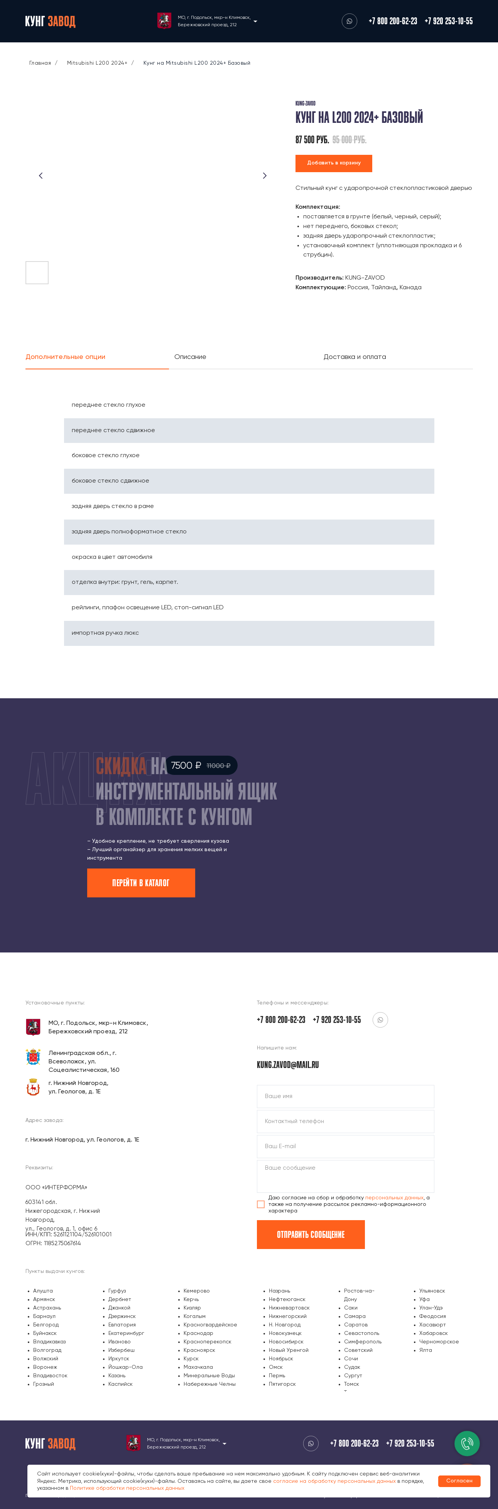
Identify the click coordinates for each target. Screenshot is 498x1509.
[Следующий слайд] (264, 175)
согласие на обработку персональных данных (334, 1481)
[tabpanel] (249, 510)
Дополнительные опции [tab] (65, 357)
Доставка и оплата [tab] (355, 357)
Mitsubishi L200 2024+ (97, 63)
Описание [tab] (190, 357)
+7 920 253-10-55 (449, 21)
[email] (345, 1146)
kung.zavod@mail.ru (288, 1065)
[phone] (345, 1121)
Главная (40, 63)
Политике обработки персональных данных (127, 1488)
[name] (345, 1096)
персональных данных (394, 1197)
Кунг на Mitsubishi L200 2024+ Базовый (197, 63)
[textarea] (345, 1176)
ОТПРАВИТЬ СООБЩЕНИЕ (310, 1234)
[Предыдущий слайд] (41, 175)
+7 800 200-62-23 (393, 21)
